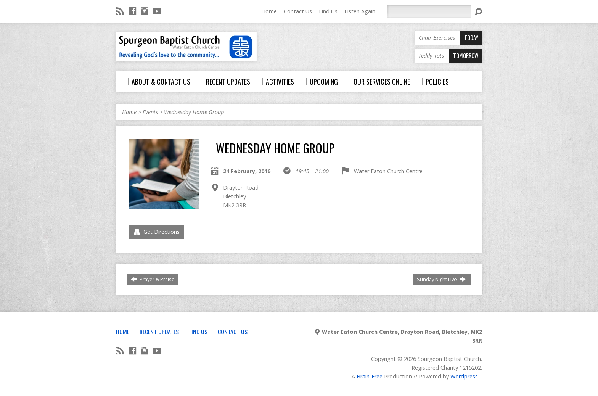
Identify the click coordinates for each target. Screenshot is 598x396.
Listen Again (359, 11)
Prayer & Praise (153, 279)
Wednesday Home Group (194, 112)
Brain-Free (370, 376)
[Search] (429, 11)
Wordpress (464, 376)
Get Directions (157, 231)
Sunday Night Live (441, 279)
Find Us (328, 11)
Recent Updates (159, 331)
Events (150, 112)
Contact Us (298, 11)
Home (269, 11)
